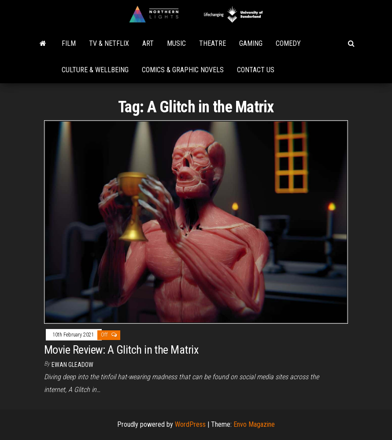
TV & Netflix (109, 43)
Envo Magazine (254, 424)
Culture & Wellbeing (95, 70)
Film (69, 43)
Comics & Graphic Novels (183, 70)
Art (148, 43)
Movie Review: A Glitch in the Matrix (121, 349)
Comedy (288, 43)
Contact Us (255, 70)
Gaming (251, 43)
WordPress (190, 424)
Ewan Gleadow (72, 364)
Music (176, 43)
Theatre (212, 43)
